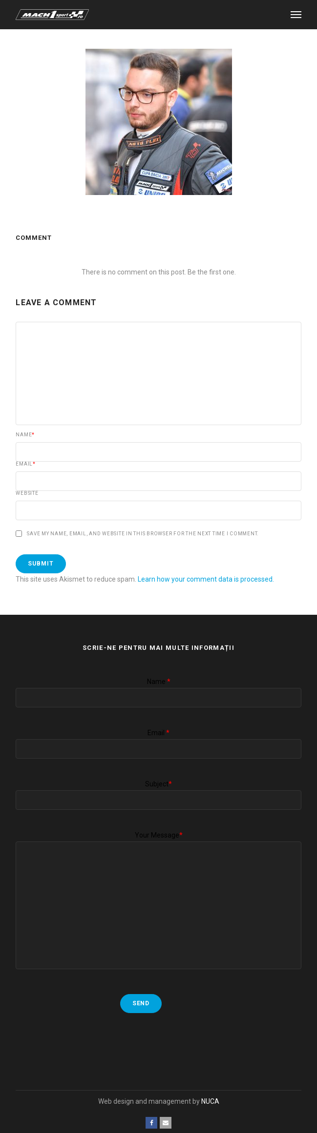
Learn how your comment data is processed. (206, 579)
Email (26, 464)
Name (25, 434)
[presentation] (90, 1042)
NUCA (210, 1101)
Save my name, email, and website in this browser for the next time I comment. (143, 533)
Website (27, 493)
